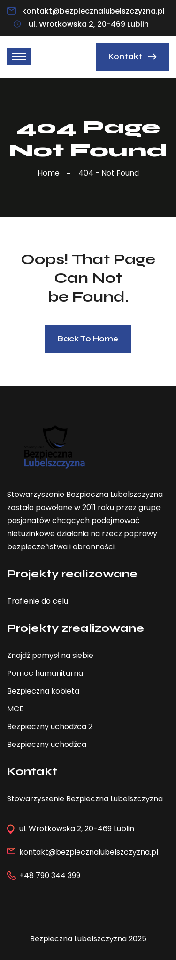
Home (50, 173)
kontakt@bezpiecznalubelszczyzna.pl (93, 11)
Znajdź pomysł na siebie (50, 655)
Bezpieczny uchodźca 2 (49, 726)
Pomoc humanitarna (45, 673)
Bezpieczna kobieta (43, 691)
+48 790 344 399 (49, 875)
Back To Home (88, 339)
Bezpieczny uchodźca (46, 744)
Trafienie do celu (37, 601)
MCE (15, 708)
